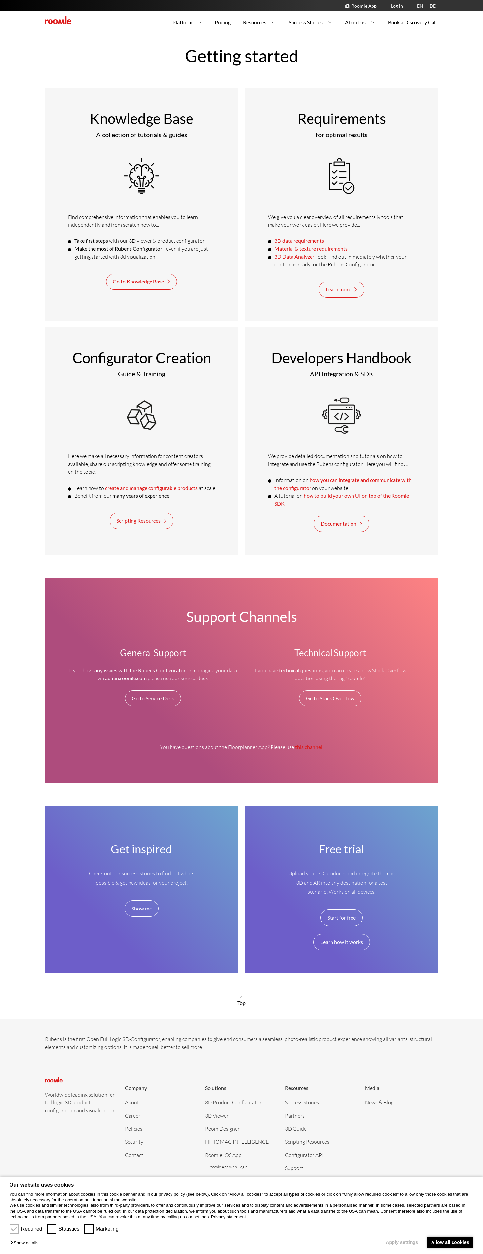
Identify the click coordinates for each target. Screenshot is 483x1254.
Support (294, 1168)
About (132, 1102)
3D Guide (296, 1128)
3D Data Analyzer (294, 256)
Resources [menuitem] (259, 22)
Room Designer (222, 1128)
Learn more (342, 289)
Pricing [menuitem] (223, 22)
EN (420, 6)
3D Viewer (217, 1115)
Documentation (342, 523)
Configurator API (304, 1155)
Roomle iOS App (223, 1155)
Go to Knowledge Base (142, 281)
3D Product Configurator (233, 1102)
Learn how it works (341, 942)
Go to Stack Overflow (330, 698)
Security (134, 1142)
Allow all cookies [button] (450, 1242)
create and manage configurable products (151, 488)
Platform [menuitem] (187, 22)
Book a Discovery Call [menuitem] (412, 22)
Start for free (341, 917)
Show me (141, 908)
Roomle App (364, 6)
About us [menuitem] (360, 22)
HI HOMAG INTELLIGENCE (237, 1142)
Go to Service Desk (153, 698)
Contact (134, 1155)
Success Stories (302, 1102)
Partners (295, 1115)
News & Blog (379, 1102)
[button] (26, 1243)
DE (433, 6)
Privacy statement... (230, 1216)
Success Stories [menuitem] (310, 22)
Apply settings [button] (402, 1242)
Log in (397, 6)
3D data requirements (299, 241)
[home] (58, 20)
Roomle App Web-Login (227, 1166)
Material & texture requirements (311, 248)
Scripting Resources (142, 520)
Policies (133, 1128)
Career (132, 1115)
